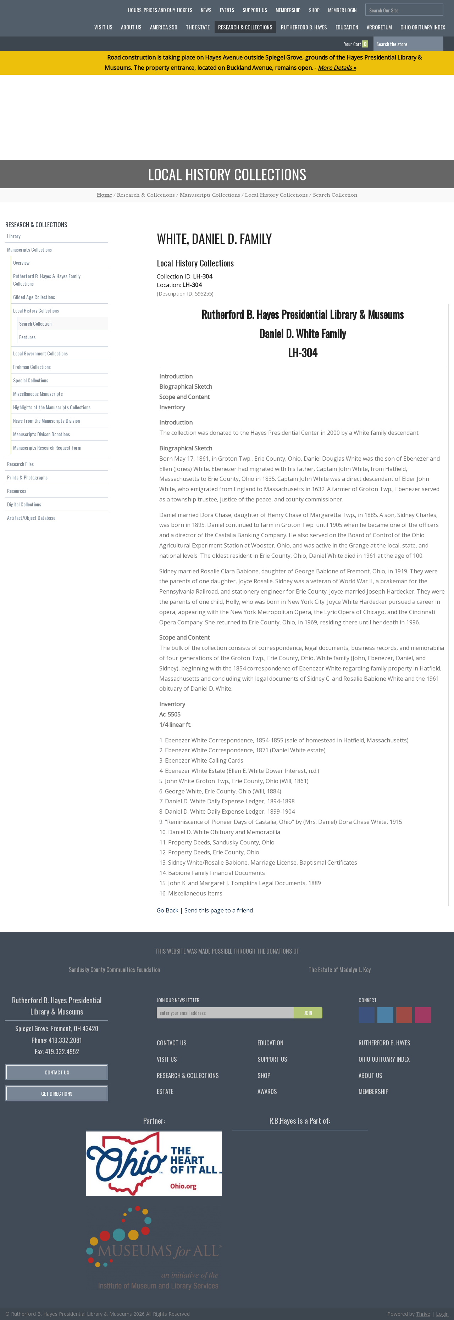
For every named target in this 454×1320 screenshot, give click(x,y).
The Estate (198, 27)
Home (104, 195)
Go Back (167, 910)
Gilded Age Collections (34, 296)
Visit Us (103, 27)
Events (227, 9)
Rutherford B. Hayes (304, 27)
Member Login (342, 9)
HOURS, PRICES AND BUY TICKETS (160, 9)
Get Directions (56, 1093)
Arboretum (379, 27)
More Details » (337, 68)
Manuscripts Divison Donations (41, 434)
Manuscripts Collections (29, 249)
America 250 (163, 27)
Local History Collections (36, 310)
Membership (288, 9)
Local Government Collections (40, 353)
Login (442, 1313)
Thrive (423, 1313)
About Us (131, 27)
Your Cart (356, 43)
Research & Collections (245, 27)
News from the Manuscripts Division (46, 420)
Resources (16, 490)
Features (27, 337)
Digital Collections (24, 504)
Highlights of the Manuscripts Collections (51, 407)
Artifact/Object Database (31, 517)
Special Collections (30, 380)
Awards (267, 1091)
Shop (314, 9)
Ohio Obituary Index (422, 27)
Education (347, 27)
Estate (165, 1091)
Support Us (255, 9)
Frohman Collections (32, 366)
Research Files (20, 463)
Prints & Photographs (27, 477)
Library (13, 236)
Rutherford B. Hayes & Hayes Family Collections (46, 279)
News (206, 9)
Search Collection (35, 323)
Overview (21, 262)
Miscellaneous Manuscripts (38, 393)
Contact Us (57, 1072)
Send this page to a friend (218, 910)
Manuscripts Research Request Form (47, 447)
